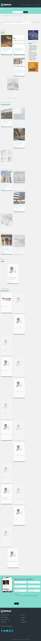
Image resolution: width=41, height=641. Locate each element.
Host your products (5, 619)
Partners (23, 619)
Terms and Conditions (28, 595)
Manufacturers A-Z (5, 614)
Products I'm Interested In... (6, 12)
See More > (32, 69)
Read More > (32, 37)
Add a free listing (4, 617)
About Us (33, 4)
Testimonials (3, 622)
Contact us (23, 617)
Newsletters (27, 4)
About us (23, 614)
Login (38, 4)
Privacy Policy (16, 594)
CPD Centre (21, 4)
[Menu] (6, 9)
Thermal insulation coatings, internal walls (33, 50)
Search (25, 12)
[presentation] (22, 599)
